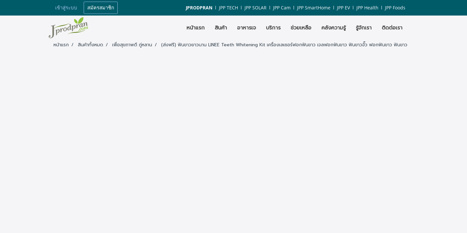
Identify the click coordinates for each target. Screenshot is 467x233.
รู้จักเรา (364, 28)
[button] (413, 27)
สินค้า (221, 28)
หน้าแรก (195, 28)
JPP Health (367, 8)
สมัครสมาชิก (100, 8)
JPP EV (343, 8)
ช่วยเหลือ (301, 28)
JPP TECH (228, 8)
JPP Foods (395, 8)
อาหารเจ (246, 28)
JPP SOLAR (256, 8)
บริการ (273, 28)
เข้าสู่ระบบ (66, 8)
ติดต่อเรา (392, 28)
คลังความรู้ (333, 28)
